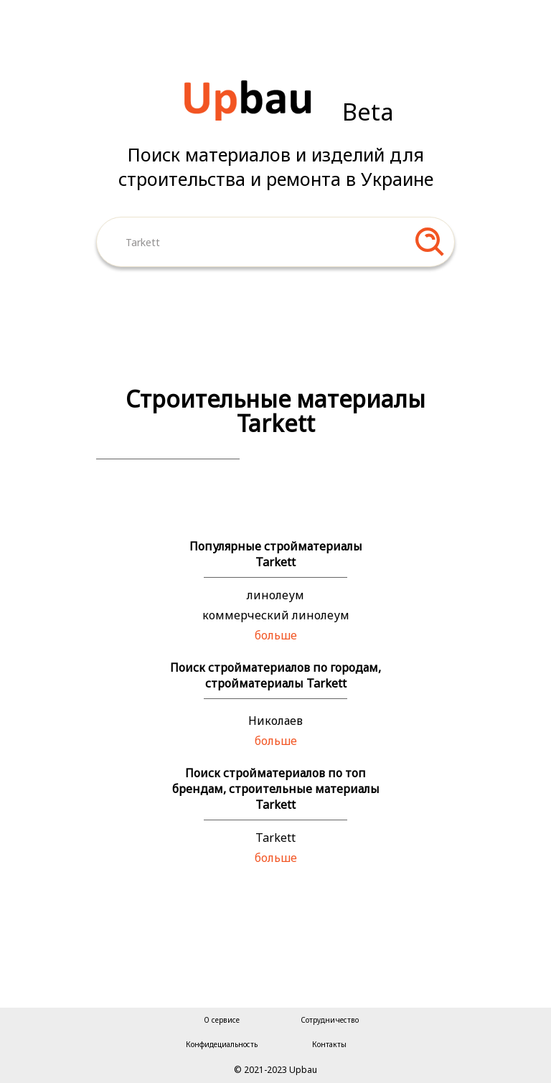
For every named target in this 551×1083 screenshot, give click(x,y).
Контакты (329, 1044)
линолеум (275, 595)
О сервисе (222, 1020)
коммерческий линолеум (275, 615)
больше (276, 635)
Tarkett (275, 837)
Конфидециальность (222, 1044)
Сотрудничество (330, 1020)
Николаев (275, 720)
